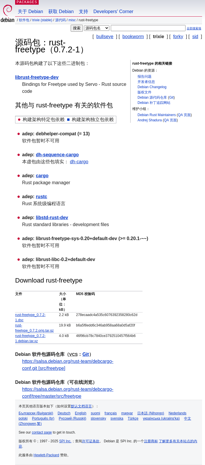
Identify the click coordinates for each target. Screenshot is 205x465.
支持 (83, 11)
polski (23, 418)
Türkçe (133, 418)
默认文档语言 (81, 406)
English (80, 413)
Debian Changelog (152, 87)
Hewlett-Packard (46, 455)
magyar (127, 413)
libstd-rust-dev (52, 217)
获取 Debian (61, 11)
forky (178, 36)
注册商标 (151, 441)
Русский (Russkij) (72, 418)
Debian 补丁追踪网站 (154, 103)
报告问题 (144, 76)
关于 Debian (30, 11)
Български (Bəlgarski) (36, 413)
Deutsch (64, 413)
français (111, 413)
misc (72, 20)
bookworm (133, 36)
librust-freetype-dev (36, 77)
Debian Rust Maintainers (157, 115)
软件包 (24, 20)
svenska (116, 418)
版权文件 (144, 92)
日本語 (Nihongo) (150, 413)
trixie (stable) (42, 20)
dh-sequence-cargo (57, 154)
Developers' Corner (113, 11)
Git (171, 97)
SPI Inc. (65, 441)
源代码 (60, 20)
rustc (41, 196)
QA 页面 (184, 115)
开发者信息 (146, 82)
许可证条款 (90, 441)
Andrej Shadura (150, 120)
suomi (95, 413)
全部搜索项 (194, 28)
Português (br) (43, 418)
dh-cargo (79, 161)
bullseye (104, 36)
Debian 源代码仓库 (152, 97)
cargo (42, 175)
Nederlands (177, 413)
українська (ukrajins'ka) (161, 418)
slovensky (98, 418)
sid (195, 36)
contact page (42, 432)
